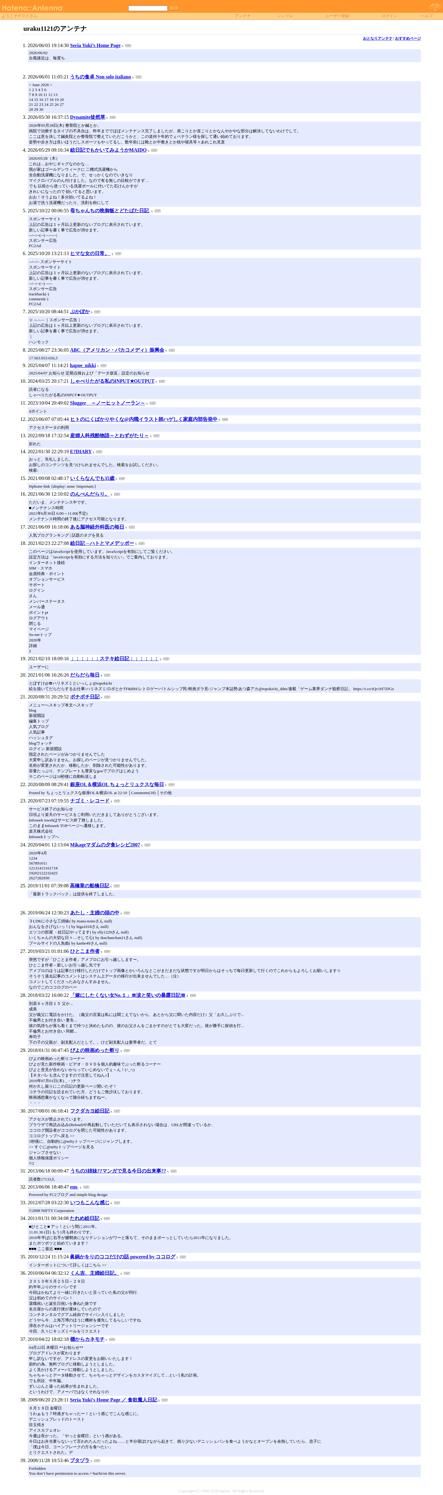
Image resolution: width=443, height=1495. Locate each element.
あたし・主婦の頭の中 (94, 912)
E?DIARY (81, 451)
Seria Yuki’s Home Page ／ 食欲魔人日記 (113, 1399)
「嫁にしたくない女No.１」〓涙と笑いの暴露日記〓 (128, 995)
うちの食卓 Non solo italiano (100, 76)
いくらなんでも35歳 (92, 478)
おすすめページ (408, 38)
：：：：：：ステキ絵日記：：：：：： (114, 658)
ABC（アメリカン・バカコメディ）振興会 (117, 350)
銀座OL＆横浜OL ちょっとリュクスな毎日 (117, 784)
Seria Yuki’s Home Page (95, 45)
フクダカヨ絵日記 (90, 1110)
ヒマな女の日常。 (90, 253)
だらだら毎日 (85, 675)
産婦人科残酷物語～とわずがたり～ (109, 435)
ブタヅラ (80, 1460)
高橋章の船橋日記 (89, 885)
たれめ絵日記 (84, 1218)
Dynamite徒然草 (88, 117)
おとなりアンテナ (378, 38)
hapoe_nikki (83, 365)
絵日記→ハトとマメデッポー (102, 543)
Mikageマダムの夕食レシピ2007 (105, 844)
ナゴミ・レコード (90, 800)
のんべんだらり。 (90, 494)
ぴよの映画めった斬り (94, 1050)
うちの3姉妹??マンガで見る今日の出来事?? (118, 1170)
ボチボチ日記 (85, 696)
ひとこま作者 (85, 951)
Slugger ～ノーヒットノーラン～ (107, 403)
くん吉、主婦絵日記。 (94, 1273)
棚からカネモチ (87, 1339)
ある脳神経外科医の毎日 (97, 527)
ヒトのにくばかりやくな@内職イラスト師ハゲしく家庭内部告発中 (144, 419)
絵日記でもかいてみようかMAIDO (108, 150)
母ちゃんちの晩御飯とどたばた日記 (110, 210)
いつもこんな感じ (90, 1202)
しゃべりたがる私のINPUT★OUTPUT (112, 381)
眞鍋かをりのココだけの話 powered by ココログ (122, 1256)
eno (74, 1186)
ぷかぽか (80, 311)
